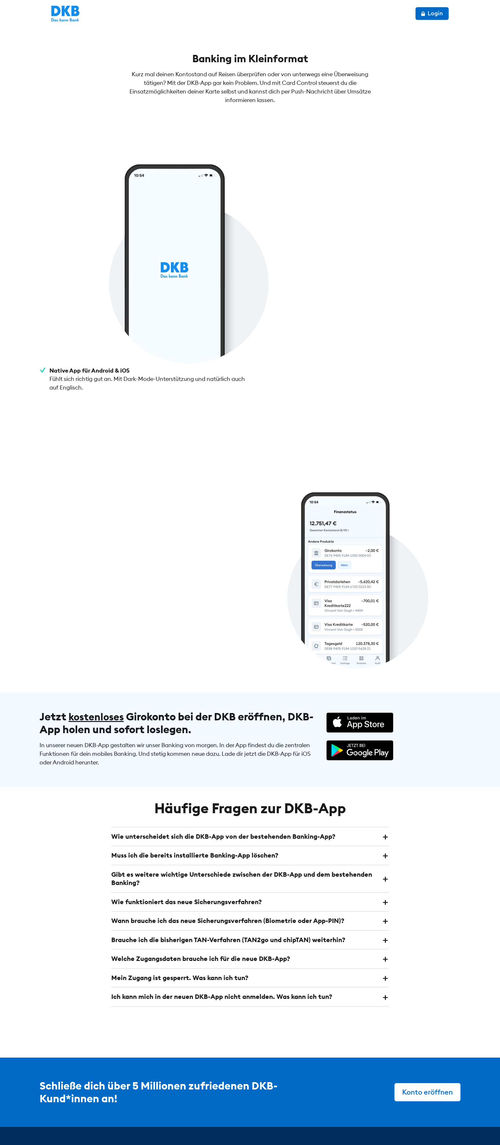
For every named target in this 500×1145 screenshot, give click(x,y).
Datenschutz (121, 1126)
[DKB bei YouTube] (404, 1101)
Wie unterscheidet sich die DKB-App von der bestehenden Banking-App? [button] (223, 774)
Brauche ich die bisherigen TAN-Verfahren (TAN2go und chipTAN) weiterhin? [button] (228, 877)
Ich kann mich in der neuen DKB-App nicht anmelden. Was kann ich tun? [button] (221, 933)
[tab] (250, 774)
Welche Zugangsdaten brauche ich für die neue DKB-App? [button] (200, 895)
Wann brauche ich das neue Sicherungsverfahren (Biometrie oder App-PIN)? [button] (227, 858)
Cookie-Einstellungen (228, 1126)
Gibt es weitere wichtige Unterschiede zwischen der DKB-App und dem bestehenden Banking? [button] (241, 816)
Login (444, 13)
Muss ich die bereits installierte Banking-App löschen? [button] (194, 793)
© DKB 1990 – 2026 (64, 1126)
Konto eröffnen (427, 1028)
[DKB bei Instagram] (422, 1101)
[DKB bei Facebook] (438, 1101)
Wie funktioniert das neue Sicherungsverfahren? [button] (186, 839)
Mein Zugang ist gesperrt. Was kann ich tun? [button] (179, 914)
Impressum (169, 1126)
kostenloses (98, 654)
